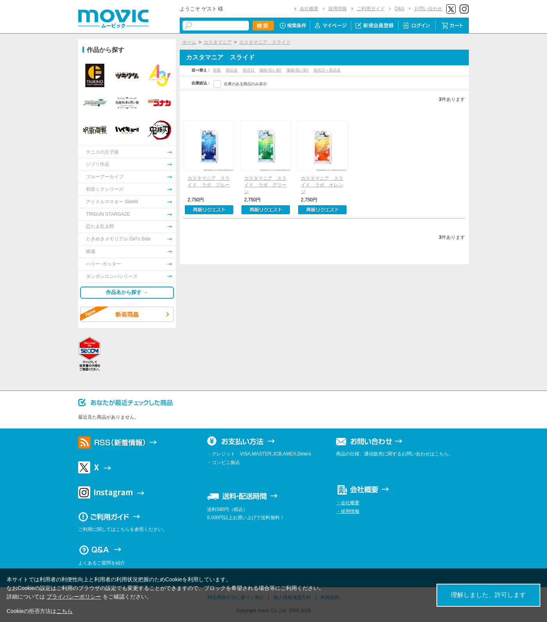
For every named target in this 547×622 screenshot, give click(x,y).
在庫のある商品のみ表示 (245, 84)
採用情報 (337, 8)
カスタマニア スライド (265, 42)
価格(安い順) (270, 70)
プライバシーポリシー (73, 596)
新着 (217, 70)
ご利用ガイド (371, 8)
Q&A (399, 8)
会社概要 (309, 8)
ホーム (189, 42)
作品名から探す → (127, 292)
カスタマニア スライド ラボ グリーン (265, 185)
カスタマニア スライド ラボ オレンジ (322, 185)
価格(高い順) (297, 70)
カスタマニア (218, 42)
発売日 (249, 70)
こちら (64, 611)
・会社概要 (347, 502)
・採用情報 (347, 511)
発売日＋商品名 (327, 70)
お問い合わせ (428, 8)
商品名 (232, 70)
